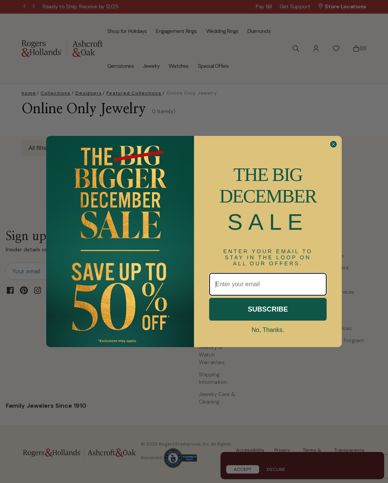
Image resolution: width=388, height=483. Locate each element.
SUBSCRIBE (268, 309)
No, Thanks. (268, 330)
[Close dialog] (333, 144)
